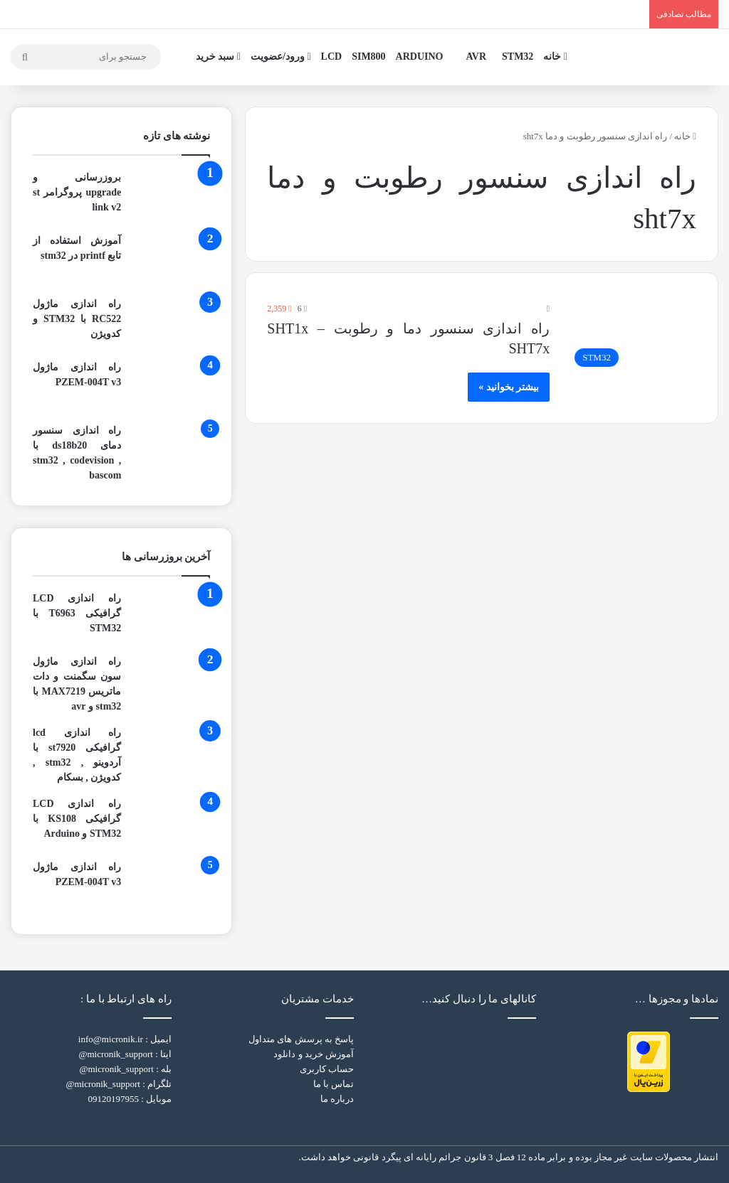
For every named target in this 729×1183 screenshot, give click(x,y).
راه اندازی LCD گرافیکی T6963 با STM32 (77, 613)
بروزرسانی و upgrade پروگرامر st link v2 (77, 192)
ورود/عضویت (281, 56)
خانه (555, 56)
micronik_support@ (115, 1054)
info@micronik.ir (110, 1039)
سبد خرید (218, 56)
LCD (331, 56)
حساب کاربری (327, 1069)
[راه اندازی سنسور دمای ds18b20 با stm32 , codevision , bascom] (171, 449)
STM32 (517, 56)
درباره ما (337, 1098)
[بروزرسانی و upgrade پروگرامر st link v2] (171, 196)
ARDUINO (420, 56)
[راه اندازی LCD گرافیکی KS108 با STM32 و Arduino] (171, 823)
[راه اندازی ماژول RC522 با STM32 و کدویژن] (171, 323)
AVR (476, 56)
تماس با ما (334, 1083)
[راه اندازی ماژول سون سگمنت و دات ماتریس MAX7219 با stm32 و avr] (171, 680)
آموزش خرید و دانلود (313, 1054)
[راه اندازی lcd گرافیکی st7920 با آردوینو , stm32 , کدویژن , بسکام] (171, 751)
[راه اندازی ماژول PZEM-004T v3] (171, 386)
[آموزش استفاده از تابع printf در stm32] (171, 260)
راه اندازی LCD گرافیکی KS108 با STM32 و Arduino (77, 818)
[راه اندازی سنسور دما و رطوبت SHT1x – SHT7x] (631, 337)
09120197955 (113, 1098)
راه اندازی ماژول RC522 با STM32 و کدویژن (77, 319)
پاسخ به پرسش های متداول (301, 1039)
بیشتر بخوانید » (508, 387)
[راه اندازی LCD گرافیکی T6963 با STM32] (171, 617)
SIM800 (368, 56)
